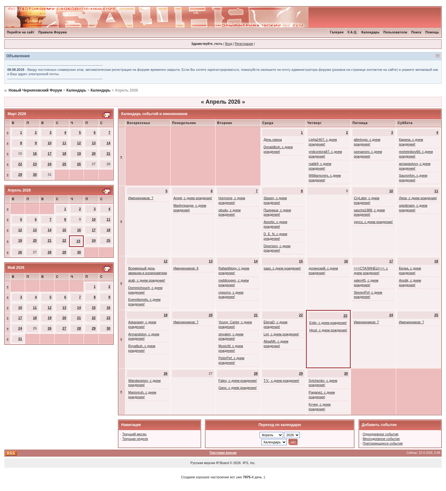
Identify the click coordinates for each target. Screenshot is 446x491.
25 (64, 164)
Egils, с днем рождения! (328, 323)
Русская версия (202, 463)
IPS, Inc (249, 463)
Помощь (432, 32)
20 (93, 153)
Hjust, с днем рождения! (328, 330)
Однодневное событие (381, 434)
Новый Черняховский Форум (35, 90)
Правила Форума (52, 32)
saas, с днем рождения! (282, 268)
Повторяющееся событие (383, 443)
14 (108, 143)
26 (79, 164)
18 (64, 153)
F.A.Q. (352, 32)
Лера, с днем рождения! (418, 198)
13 (93, 143)
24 (49, 164)
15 (64, 230)
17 (49, 153)
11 (64, 143)
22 (20, 164)
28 (49, 252)
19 (79, 153)
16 (35, 153)
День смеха (273, 139)
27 (64, 328)
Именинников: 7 (140, 198)
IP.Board (222, 463)
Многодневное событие (381, 439)
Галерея (337, 32)
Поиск (416, 32)
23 (35, 164)
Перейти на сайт (20, 32)
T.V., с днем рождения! (281, 380)
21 (108, 153)
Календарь (370, 32)
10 (49, 143)
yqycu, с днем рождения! (373, 222)
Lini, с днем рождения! (281, 334)
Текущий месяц (134, 434)
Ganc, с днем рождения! (237, 388)
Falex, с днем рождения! (237, 380)
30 (35, 174)
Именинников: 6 (186, 268)
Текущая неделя (135, 439)
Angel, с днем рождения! (192, 198)
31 (20, 339)
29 (20, 174)
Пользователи (395, 32)
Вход (228, 43)
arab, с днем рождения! (146, 280)
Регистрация (244, 43)
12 (79, 143)
